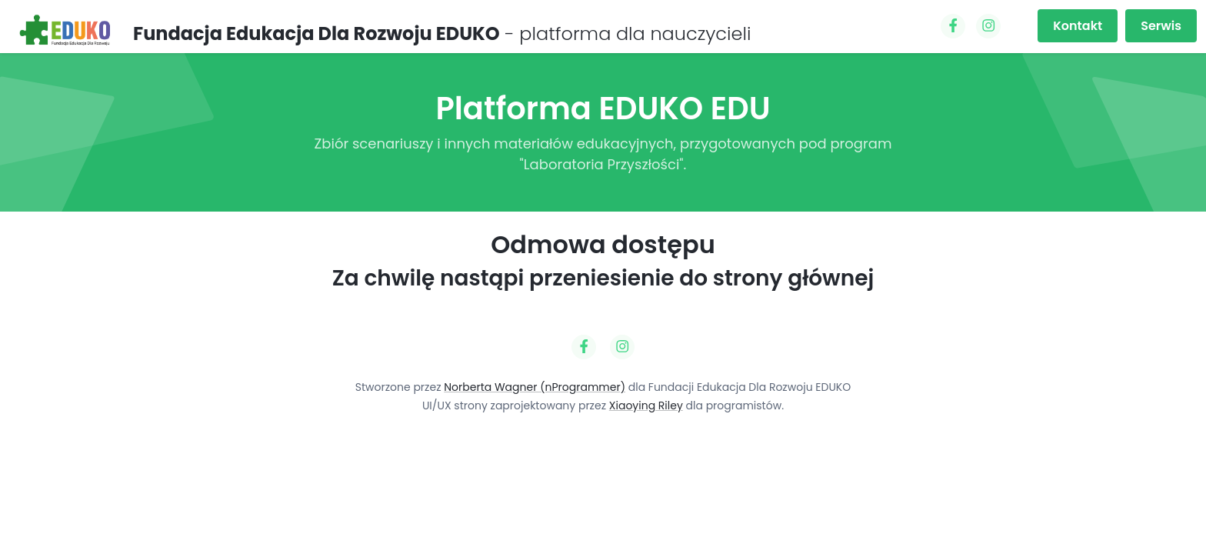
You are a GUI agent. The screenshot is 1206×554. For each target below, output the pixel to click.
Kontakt (1077, 26)
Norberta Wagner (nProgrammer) (534, 387)
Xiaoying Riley (646, 405)
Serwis (1161, 26)
